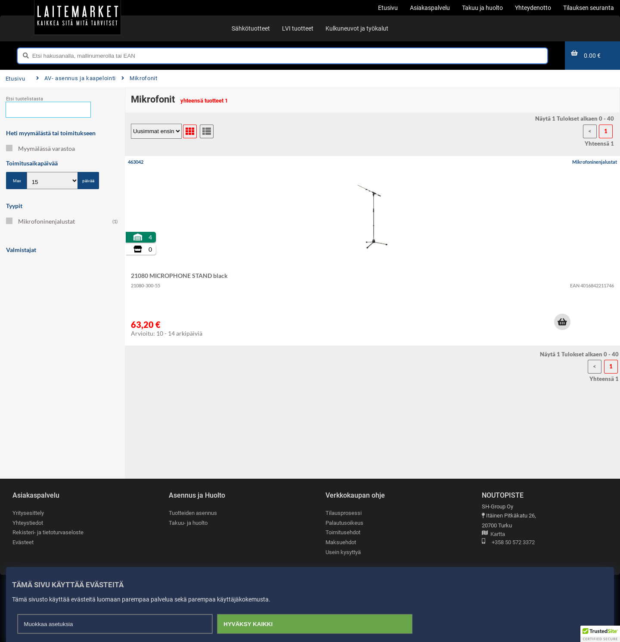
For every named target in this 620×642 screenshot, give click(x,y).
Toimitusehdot (343, 532)
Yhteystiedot (27, 523)
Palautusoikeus (344, 523)
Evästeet (23, 542)
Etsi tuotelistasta (24, 99)
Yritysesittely (28, 513)
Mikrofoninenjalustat (62, 221)
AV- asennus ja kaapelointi (76, 78)
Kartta (493, 534)
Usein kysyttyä (343, 552)
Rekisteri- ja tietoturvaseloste (48, 532)
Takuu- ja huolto (188, 523)
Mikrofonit (139, 78)
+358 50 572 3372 (508, 543)
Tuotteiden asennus (193, 513)
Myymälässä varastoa (40, 148)
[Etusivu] (77, 17)
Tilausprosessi (344, 513)
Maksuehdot (341, 542)
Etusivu (15, 78)
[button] (562, 322)
